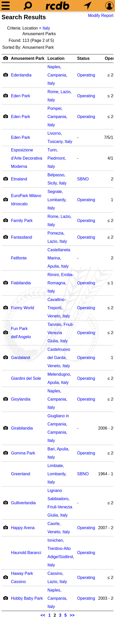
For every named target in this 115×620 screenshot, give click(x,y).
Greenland (20, 474)
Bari (51, 449)
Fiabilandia (21, 283)
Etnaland (19, 179)
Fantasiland (21, 237)
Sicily (52, 183)
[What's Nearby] (87, 6)
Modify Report (100, 15)
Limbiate (55, 465)
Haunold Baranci (26, 552)
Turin (52, 150)
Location (56, 58)
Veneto (54, 316)
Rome (53, 92)
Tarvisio (54, 324)
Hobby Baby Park (27, 598)
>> (72, 615)
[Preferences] (109, 6)
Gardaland (20, 357)
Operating (86, 75)
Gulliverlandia (23, 503)
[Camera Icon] (5, 74)
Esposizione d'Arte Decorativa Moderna (26, 158)
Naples (54, 67)
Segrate (55, 191)
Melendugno (59, 374)
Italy (46, 28)
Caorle (54, 523)
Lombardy (56, 200)
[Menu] (6, 6)
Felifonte (19, 258)
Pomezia (55, 233)
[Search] (28, 6)
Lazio (65, 92)
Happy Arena (23, 528)
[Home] (57, 6)
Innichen (55, 540)
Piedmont (56, 158)
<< (43, 615)
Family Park (21, 220)
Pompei (54, 108)
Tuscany (55, 141)
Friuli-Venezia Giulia (61, 332)
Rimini (53, 275)
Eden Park (20, 96)
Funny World (22, 308)
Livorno (54, 133)
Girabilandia (22, 428)
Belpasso (56, 175)
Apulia (53, 266)
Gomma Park (23, 453)
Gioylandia (20, 399)
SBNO (83, 179)
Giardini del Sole (26, 378)
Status (83, 58)
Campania (57, 75)
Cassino (55, 573)
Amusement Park (27, 58)
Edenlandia (21, 75)
